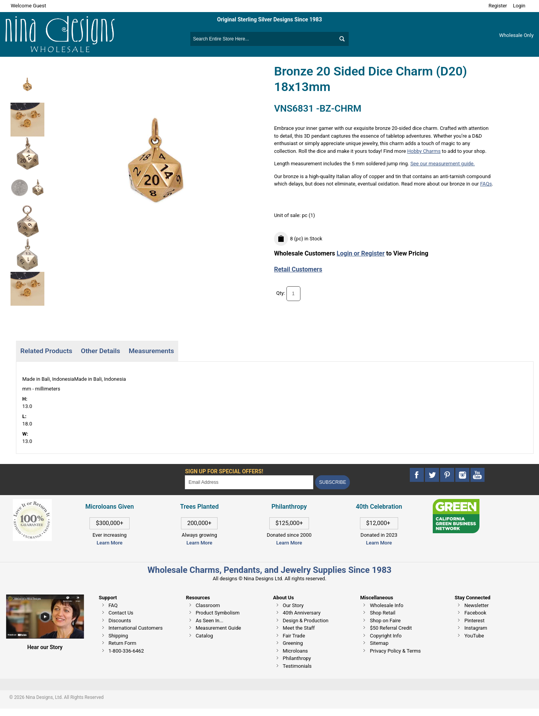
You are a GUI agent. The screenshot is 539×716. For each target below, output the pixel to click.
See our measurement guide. (442, 163)
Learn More (109, 543)
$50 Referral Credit (391, 628)
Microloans (295, 651)
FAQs (486, 184)
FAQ (113, 605)
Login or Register (360, 253)
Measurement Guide (218, 628)
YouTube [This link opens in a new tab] (474, 636)
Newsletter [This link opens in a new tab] (476, 605)
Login (519, 6)
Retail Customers (298, 269)
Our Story (293, 605)
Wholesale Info (386, 605)
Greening (293, 643)
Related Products (46, 351)
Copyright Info (385, 636)
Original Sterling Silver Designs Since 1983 (269, 19)
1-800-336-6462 (126, 651)
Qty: (280, 293)
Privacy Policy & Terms (395, 651)
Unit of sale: (288, 215)
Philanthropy (297, 658)
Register (497, 6)
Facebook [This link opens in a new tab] (475, 613)
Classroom (208, 605)
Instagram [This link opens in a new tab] (475, 628)
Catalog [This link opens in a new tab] (204, 636)
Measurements (151, 351)
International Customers (136, 628)
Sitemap (379, 643)
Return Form (122, 643)
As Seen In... (209, 620)
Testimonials (297, 666)
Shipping (118, 636)
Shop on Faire (385, 620)
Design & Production (306, 620)
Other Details (100, 351)
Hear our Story (45, 647)
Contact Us (121, 613)
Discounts (120, 620)
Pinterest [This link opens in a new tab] (474, 620)
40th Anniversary (302, 613)
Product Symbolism (218, 613)
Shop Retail (382, 613)
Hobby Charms (424, 151)
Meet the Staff (299, 628)
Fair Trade (294, 636)
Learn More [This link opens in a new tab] (199, 543)
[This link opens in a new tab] (456, 503)
